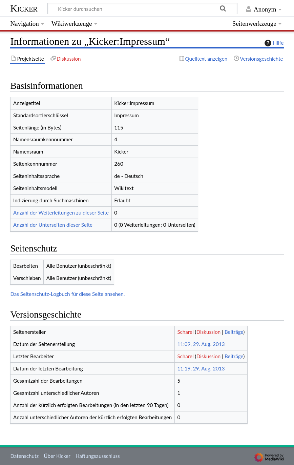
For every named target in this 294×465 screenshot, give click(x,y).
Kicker (23, 8)
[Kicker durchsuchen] (142, 8)
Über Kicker (57, 456)
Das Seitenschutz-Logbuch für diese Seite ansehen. (67, 294)
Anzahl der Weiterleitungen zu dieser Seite (61, 212)
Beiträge (234, 332)
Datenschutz (24, 456)
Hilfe (273, 43)
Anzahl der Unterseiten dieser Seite (52, 225)
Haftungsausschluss (98, 456)
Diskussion (208, 332)
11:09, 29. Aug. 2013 (201, 344)
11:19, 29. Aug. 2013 (201, 368)
